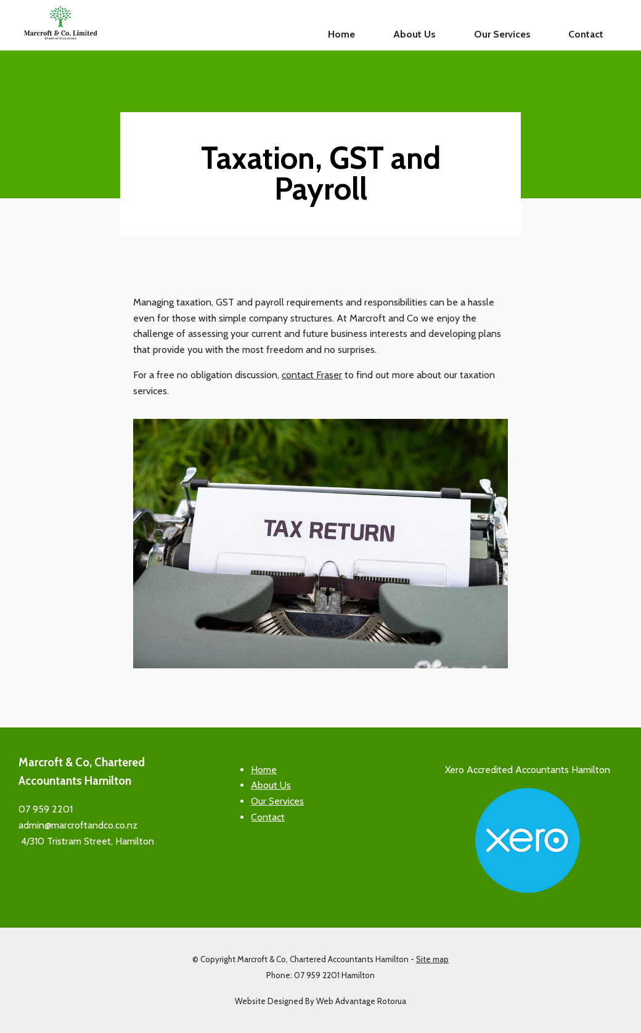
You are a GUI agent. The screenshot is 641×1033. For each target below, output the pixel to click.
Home (341, 34)
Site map (432, 959)
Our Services (502, 34)
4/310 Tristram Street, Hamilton (86, 841)
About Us (414, 34)
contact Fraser (312, 375)
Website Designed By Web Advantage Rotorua (320, 1001)
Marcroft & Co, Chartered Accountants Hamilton (323, 959)
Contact (585, 34)
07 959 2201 (45, 809)
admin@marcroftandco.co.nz (77, 825)
